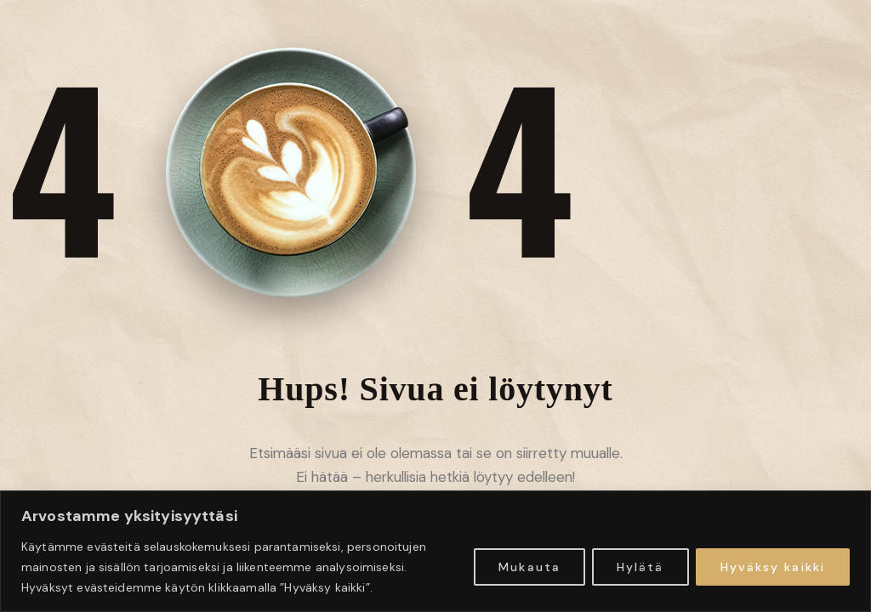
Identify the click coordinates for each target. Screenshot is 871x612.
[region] (435, 551)
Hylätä (640, 567)
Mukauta (529, 567)
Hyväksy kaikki (772, 567)
